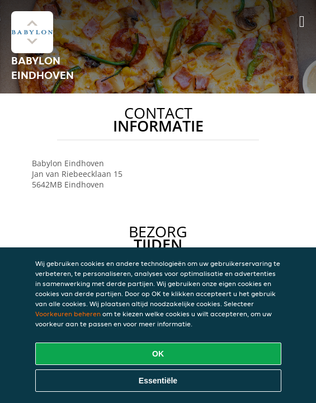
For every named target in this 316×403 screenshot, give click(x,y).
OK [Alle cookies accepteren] (158, 353)
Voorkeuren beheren (68, 314)
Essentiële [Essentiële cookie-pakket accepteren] (158, 380)
